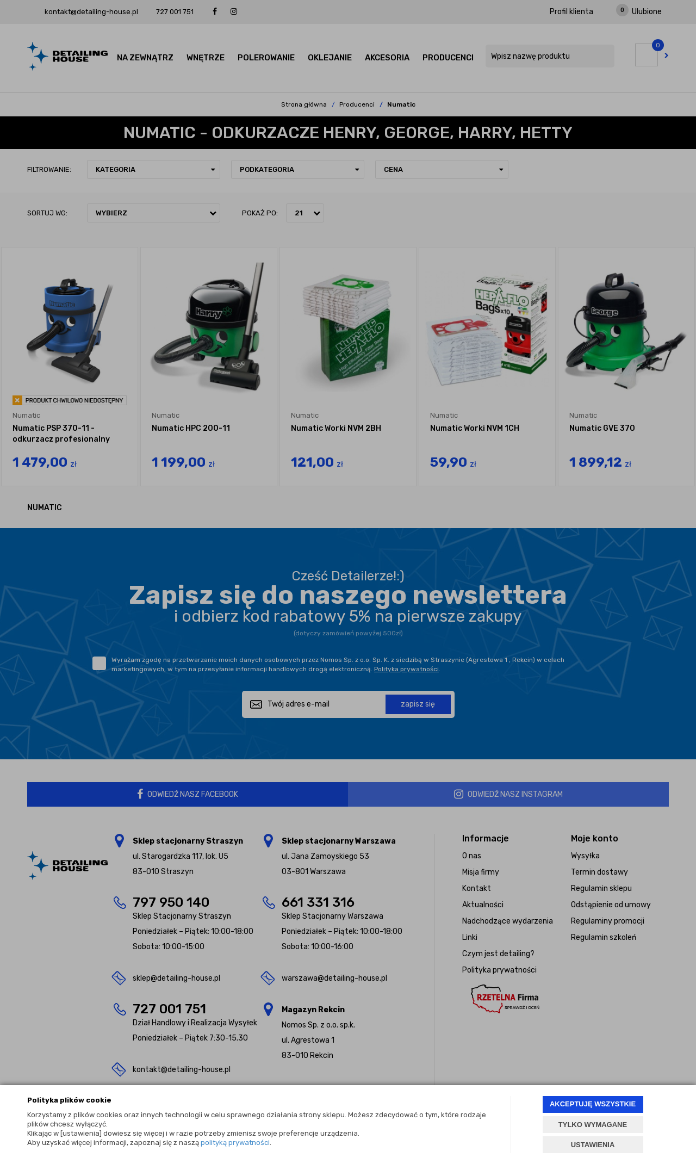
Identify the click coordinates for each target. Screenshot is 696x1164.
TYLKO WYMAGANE (592, 1124)
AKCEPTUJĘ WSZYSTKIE (593, 1104)
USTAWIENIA (593, 1145)
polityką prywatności (235, 1142)
